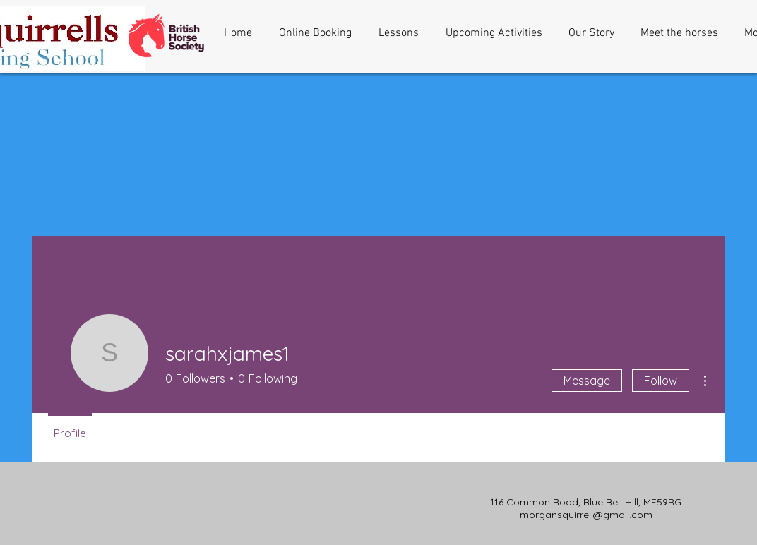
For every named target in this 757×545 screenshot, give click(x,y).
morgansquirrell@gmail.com (586, 514)
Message (587, 380)
